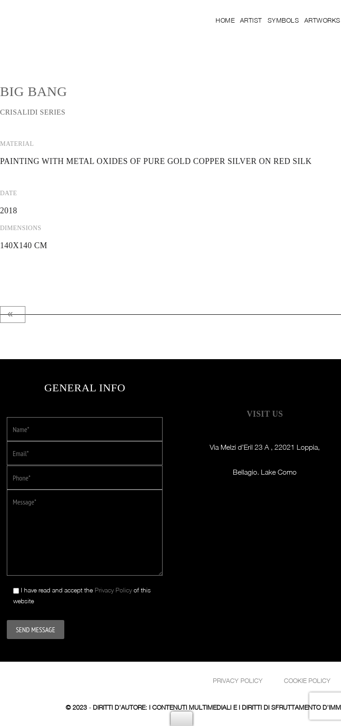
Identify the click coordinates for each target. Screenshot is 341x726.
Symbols (291, 20)
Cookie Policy (307, 680)
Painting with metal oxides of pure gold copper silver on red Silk (156, 161)
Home (234, 20)
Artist (260, 20)
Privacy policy (238, 680)
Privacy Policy (113, 589)
